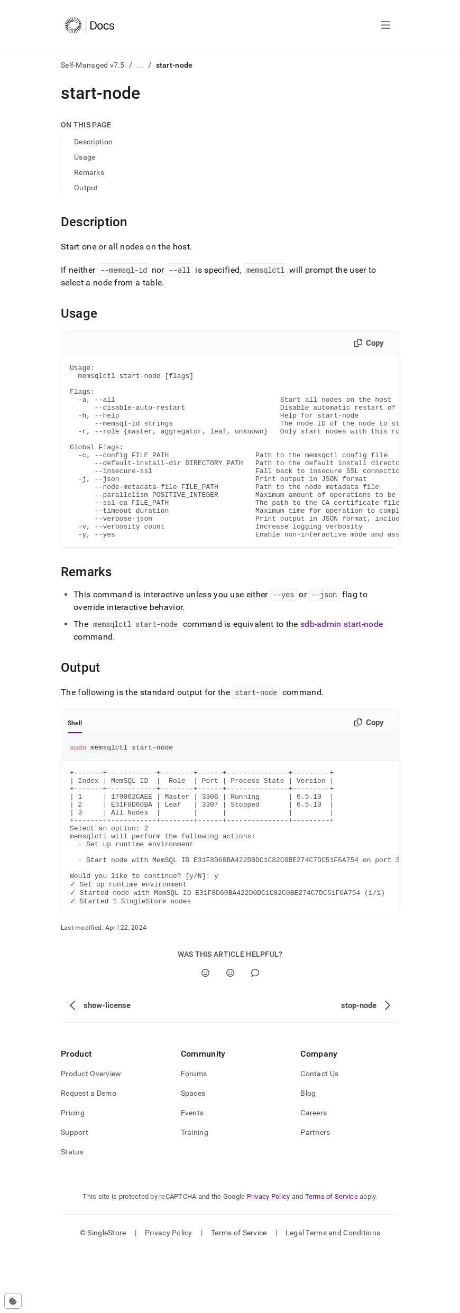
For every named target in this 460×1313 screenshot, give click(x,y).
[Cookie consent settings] (13, 1301)
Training (194, 1194)
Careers (313, 1174)
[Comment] (255, 1035)
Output (86, 187)
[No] (230, 1035)
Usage (84, 157)
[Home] (89, 25)
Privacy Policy (268, 1258)
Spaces (193, 1155)
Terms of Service (331, 1258)
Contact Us (319, 1135)
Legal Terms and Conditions (333, 1294)
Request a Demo (88, 1155)
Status (72, 1213)
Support (74, 1194)
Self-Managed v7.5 (93, 65)
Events (192, 1174)
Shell (75, 758)
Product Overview (91, 1135)
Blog (308, 1155)
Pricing (73, 1174)
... (140, 65)
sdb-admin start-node (341, 659)
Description (93, 141)
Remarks (89, 172)
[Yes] (205, 1035)
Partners (315, 1194)
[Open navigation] (385, 25)
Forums (194, 1135)
